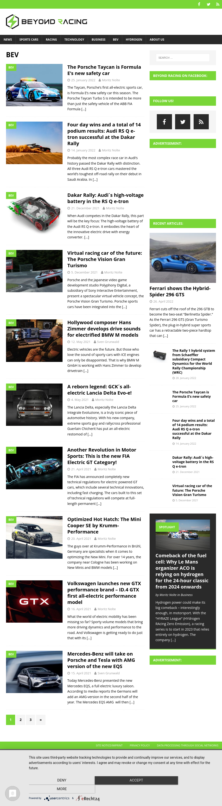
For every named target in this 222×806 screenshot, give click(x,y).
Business (98, 39)
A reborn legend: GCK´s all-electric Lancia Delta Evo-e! (99, 389)
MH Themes (89, 754)
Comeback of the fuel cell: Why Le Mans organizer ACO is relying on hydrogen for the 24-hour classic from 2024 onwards (182, 571)
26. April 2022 (163, 301)
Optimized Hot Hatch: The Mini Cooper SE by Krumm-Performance (104, 525)
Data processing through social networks (187, 745)
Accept (123, 789)
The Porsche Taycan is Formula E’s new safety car (104, 69)
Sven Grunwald (108, 341)
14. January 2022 (83, 150)
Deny (57, 789)
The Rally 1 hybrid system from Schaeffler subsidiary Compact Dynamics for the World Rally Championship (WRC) (193, 361)
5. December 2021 (84, 272)
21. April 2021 (81, 469)
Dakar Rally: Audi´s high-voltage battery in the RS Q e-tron (105, 198)
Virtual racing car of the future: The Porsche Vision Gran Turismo (104, 258)
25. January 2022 (83, 80)
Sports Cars (28, 39)
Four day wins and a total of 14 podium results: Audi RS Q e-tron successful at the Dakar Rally (104, 133)
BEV (115, 39)
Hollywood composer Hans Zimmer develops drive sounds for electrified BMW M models (103, 328)
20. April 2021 (81, 538)
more (189, 789)
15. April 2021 (81, 673)
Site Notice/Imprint (109, 745)
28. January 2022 (186, 377)
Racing (51, 39)
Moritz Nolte (111, 80)
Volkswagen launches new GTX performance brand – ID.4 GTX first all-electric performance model (104, 592)
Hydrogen (134, 39)
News (8, 39)
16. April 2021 (81, 609)
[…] (83, 108)
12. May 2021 (80, 341)
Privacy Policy (140, 745)
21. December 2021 (85, 208)
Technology (74, 39)
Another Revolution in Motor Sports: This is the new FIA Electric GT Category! (101, 455)
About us (157, 39)
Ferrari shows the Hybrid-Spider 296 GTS (180, 291)
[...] (165, 335)
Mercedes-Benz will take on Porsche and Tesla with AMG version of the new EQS (101, 659)
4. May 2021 (80, 399)
